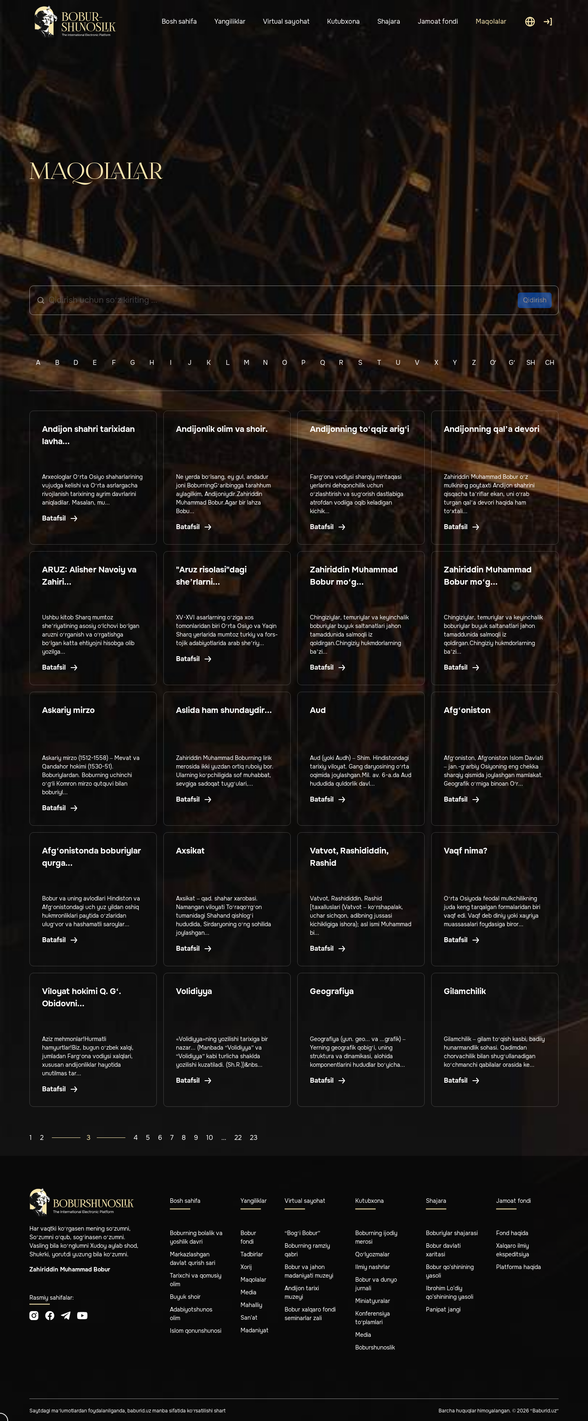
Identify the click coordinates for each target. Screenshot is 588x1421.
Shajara (388, 21)
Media (248, 1292)
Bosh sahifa (179, 21)
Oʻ (493, 362)
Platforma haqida (518, 1267)
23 (254, 1137)
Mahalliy (251, 1305)
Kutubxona (343, 21)
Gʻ (512, 362)
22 (238, 1137)
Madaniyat (254, 1330)
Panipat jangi (443, 1309)
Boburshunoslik (375, 1347)
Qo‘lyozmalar (372, 1254)
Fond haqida (512, 1233)
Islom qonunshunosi (195, 1330)
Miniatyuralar (372, 1301)
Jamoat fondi (438, 21)
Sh (530, 362)
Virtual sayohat (286, 21)
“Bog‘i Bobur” (302, 1233)
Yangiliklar (229, 21)
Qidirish (534, 300)
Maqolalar (491, 21)
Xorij (246, 1267)
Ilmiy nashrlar (372, 1267)
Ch (550, 362)
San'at (249, 1317)
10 (209, 1137)
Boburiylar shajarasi (452, 1233)
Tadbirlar (252, 1254)
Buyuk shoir (185, 1296)
